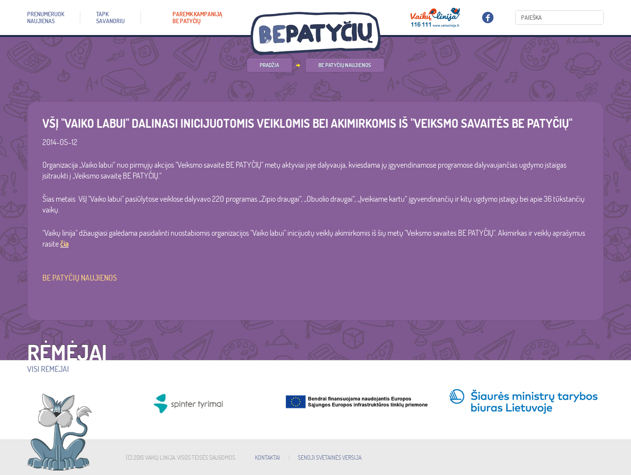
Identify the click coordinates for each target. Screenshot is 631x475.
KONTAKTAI (267, 457)
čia (64, 244)
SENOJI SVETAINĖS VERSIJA (329, 457)
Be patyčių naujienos (344, 65)
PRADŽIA (269, 65)
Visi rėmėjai (48, 369)
